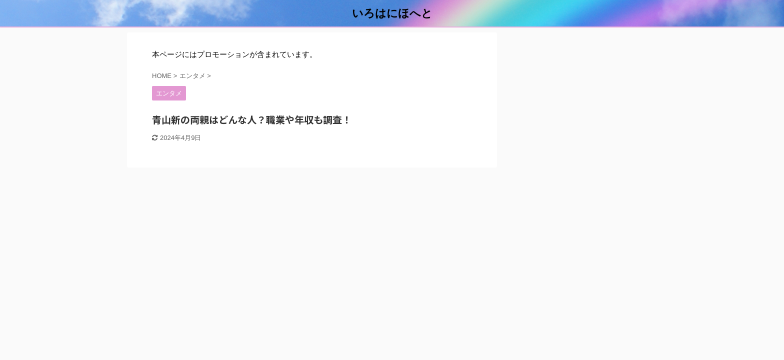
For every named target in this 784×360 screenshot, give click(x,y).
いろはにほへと (392, 13)
